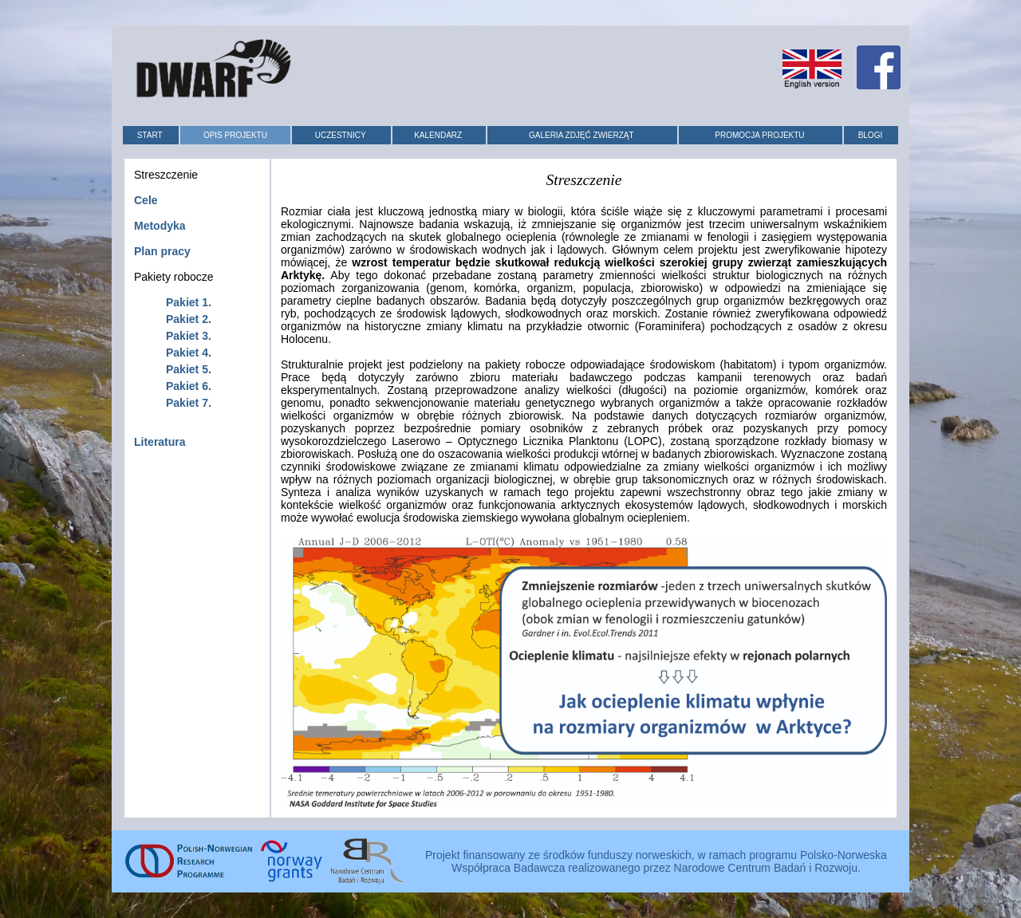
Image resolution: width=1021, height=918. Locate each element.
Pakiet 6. (188, 386)
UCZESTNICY (340, 135)
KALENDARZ (438, 135)
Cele (146, 200)
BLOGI (870, 135)
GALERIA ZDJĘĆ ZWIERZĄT (581, 135)
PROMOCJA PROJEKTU (759, 135)
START (150, 135)
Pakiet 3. (188, 335)
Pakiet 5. (188, 369)
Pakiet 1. (188, 302)
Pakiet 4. (188, 352)
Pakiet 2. (188, 319)
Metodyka (160, 225)
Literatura (160, 441)
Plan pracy (162, 251)
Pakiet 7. (188, 402)
